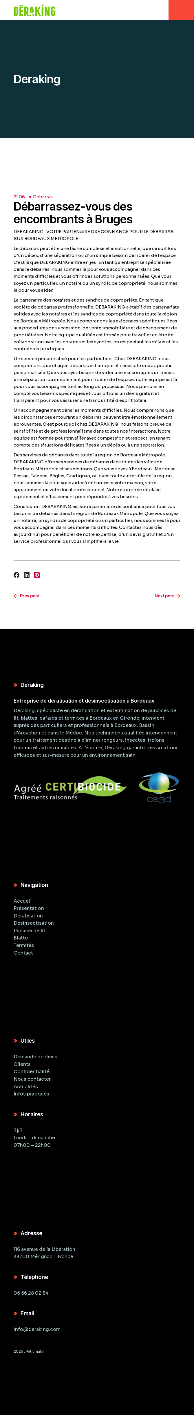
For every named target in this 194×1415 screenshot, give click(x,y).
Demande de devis (35, 1057)
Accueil (23, 901)
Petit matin (35, 1351)
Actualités (26, 1087)
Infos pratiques (31, 1094)
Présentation (29, 908)
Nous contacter (32, 1079)
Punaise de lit (29, 931)
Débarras (43, 196)
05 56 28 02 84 (31, 1293)
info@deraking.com (37, 1329)
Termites (24, 945)
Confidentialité (32, 1071)
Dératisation (28, 916)
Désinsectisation (34, 923)
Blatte (21, 938)
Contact (23, 953)
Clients (22, 1064)
